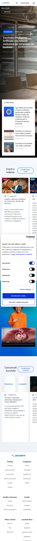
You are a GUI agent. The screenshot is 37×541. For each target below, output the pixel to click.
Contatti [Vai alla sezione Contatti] (10, 483)
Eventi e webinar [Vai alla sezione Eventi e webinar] (10, 470)
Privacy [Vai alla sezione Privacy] (27, 465)
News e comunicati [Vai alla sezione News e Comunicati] (10, 478)
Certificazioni (27, 478)
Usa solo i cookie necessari (18, 302)
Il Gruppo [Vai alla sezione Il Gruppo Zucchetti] (10, 465)
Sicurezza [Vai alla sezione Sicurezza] (10, 505)
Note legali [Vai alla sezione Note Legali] (27, 470)
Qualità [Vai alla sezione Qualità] (10, 501)
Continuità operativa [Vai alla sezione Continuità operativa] (10, 509)
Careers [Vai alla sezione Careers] (10, 487)
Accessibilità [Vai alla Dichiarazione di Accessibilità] (27, 509)
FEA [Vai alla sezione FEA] (10, 528)
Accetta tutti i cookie (18, 296)
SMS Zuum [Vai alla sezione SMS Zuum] (10, 532)
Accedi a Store (25, 3)
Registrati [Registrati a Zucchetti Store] (27, 528)
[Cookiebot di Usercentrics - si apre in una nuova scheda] (26, 237)
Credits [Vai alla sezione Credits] (27, 483)
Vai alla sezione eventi (25, 170)
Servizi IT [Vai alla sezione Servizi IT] (10, 523)
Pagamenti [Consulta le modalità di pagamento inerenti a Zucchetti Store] (27, 536)
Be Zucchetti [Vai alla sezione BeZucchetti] (10, 474)
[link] (15, 224)
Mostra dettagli (25, 289)
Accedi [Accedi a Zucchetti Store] (27, 523)
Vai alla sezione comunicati (25, 369)
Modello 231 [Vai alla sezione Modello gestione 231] (27, 474)
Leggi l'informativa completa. (22, 254)
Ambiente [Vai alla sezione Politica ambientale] (27, 505)
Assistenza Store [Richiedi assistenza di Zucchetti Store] (27, 532)
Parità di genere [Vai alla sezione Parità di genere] (27, 501)
